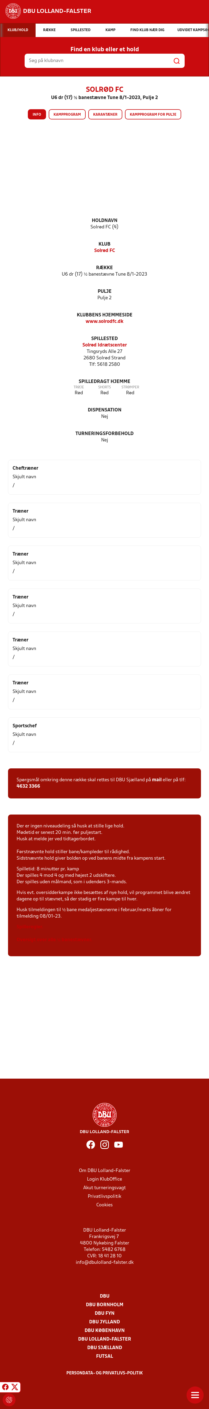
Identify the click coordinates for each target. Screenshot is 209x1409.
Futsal (104, 1356)
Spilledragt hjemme (104, 381)
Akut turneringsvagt (104, 1188)
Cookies (104, 1205)
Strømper (130, 387)
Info (37, 114)
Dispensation (104, 410)
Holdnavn (104, 220)
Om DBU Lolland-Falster (104, 1171)
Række (104, 268)
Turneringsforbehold (104, 434)
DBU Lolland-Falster (104, 1339)
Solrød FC (104, 251)
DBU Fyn (105, 1313)
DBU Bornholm (104, 1305)
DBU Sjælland (104, 1348)
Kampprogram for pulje (153, 114)
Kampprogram (67, 114)
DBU (104, 1296)
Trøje (79, 387)
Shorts (104, 387)
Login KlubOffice (104, 1179)
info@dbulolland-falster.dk (105, 1262)
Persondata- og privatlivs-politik (104, 1373)
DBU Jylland (104, 1322)
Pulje (105, 291)
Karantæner (105, 114)
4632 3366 (28, 786)
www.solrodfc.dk (104, 321)
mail (157, 780)
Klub (104, 244)
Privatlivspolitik (104, 1196)
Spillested (104, 339)
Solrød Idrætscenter (104, 345)
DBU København (105, 1330)
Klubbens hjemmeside (104, 315)
